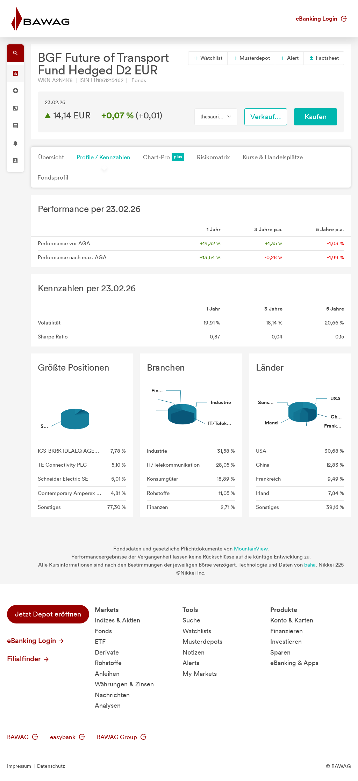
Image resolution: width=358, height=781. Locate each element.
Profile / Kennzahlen (103, 157)
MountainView (250, 549)
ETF (100, 641)
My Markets (199, 673)
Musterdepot (251, 58)
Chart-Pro (163, 157)
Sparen (280, 652)
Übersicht (51, 157)
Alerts (190, 662)
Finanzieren (286, 631)
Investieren (286, 641)
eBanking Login (321, 18)
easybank (67, 736)
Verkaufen (266, 116)
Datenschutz (51, 766)
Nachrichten (112, 695)
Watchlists (196, 631)
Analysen (108, 705)
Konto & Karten (291, 620)
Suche (191, 620)
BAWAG (22, 736)
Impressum (19, 766)
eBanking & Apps (294, 662)
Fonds (103, 631)
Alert (289, 58)
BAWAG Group (121, 736)
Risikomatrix (213, 157)
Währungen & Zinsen (124, 684)
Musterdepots (202, 641)
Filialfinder (28, 659)
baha (310, 565)
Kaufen (316, 116)
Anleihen (107, 673)
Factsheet (324, 58)
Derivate (107, 652)
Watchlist (207, 58)
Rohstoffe (108, 662)
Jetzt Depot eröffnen (48, 614)
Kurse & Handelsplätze (273, 157)
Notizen (193, 652)
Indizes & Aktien (117, 620)
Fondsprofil (52, 177)
